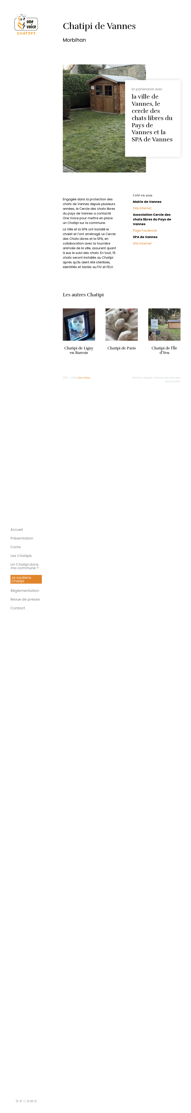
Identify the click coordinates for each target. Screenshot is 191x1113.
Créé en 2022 (142, 195)
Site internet (142, 208)
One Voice (83, 377)
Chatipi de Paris (121, 348)
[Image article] (79, 324)
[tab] (154, 196)
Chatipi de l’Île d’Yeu (164, 350)
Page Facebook (145, 230)
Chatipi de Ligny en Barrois (78, 350)
